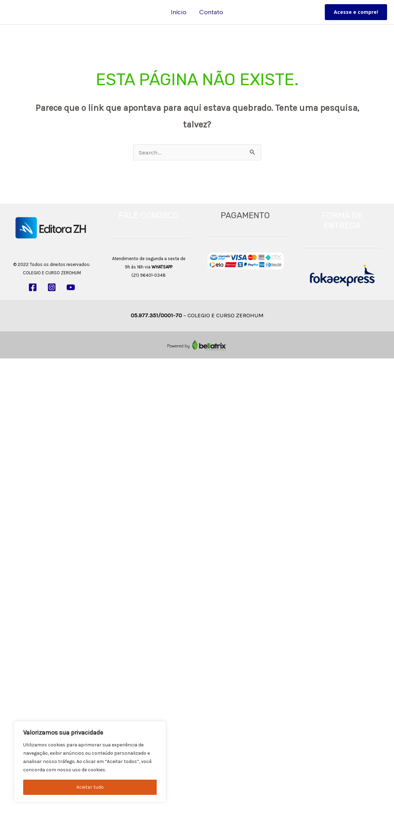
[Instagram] (51, 287)
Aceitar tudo (90, 787)
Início (179, 12)
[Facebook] (32, 287)
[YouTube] (70, 287)
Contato (211, 12)
